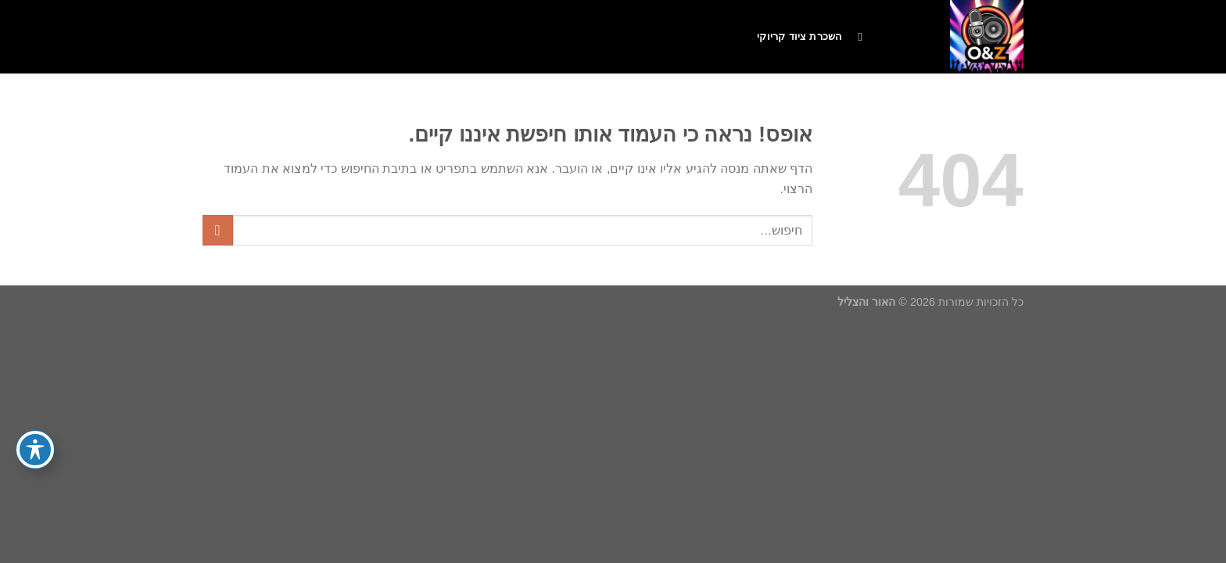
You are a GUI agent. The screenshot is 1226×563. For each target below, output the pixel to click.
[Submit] (218, 230)
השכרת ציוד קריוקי (799, 36)
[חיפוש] (856, 37)
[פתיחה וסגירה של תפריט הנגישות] (35, 449)
